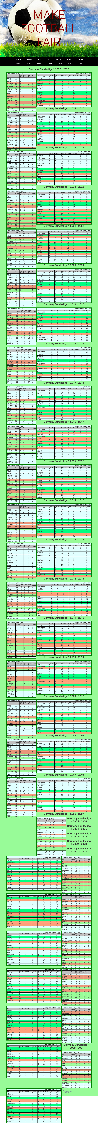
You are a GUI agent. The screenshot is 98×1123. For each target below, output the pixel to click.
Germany (69, 59)
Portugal (18, 63)
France (29, 63)
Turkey (50, 63)
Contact (80, 63)
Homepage (18, 59)
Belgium (39, 63)
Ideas (70, 63)
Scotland (80, 59)
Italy (49, 59)
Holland (58, 59)
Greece (60, 63)
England (29, 59)
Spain (39, 59)
